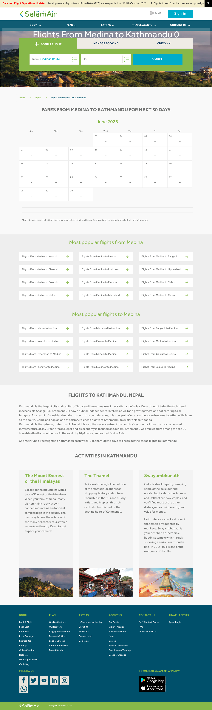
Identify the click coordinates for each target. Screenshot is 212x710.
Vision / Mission (117, 627)
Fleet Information (117, 632)
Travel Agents (142, 25)
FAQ (141, 627)
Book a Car (84, 641)
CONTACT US (178, 25)
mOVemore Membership (91, 622)
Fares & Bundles (56, 650)
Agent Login (175, 622)
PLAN (69, 25)
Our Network (55, 627)
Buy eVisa (84, 632)
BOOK (33, 25)
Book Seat (24, 627)
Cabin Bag (24, 664)
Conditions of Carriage (120, 650)
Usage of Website (117, 655)
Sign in (180, 14)
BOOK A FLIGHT (48, 44)
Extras (106, 25)
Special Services (57, 641)
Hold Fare (23, 655)
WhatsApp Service (28, 660)
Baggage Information (59, 632)
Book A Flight (25, 622)
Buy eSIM (83, 627)
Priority (23, 646)
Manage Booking (106, 43)
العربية (155, 13)
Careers (112, 641)
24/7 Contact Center (149, 622)
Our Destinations (57, 622)
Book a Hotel (85, 636)
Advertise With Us (148, 632)
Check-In (164, 43)
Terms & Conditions (118, 646)
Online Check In (27, 650)
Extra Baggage (26, 636)
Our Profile (114, 622)
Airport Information (58, 646)
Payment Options (57, 636)
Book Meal (24, 632)
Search (157, 59)
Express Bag (25, 641)
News (111, 636)
